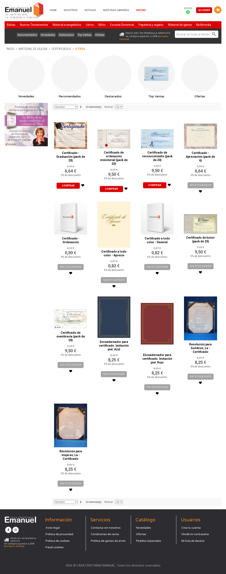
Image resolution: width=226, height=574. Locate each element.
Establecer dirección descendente (81, 107)
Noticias (90, 10)
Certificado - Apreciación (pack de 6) (200, 156)
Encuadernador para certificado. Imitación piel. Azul (114, 345)
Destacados (66, 34)
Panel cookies (55, 547)
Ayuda (188, 8)
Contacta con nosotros (106, 527)
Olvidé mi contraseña (195, 534)
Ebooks (141, 10)
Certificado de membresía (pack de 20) (71, 336)
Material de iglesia (33, 49)
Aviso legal (53, 527)
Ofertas (102, 34)
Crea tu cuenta (191, 527)
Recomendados (24, 34)
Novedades (47, 34)
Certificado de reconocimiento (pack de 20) (157, 156)
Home (53, 10)
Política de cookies (58, 541)
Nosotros (71, 10)
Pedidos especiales (148, 541)
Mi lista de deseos (193, 541)
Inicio (10, 49)
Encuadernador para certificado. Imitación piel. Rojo (157, 358)
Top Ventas (86, 34)
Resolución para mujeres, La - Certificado (70, 455)
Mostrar (108, 106)
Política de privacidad (59, 534)
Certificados (61, 49)
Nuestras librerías (116, 10)
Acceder (204, 10)
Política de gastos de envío (108, 541)
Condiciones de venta (105, 534)
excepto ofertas (14, 546)
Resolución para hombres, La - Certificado (200, 348)
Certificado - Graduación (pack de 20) (70, 156)
